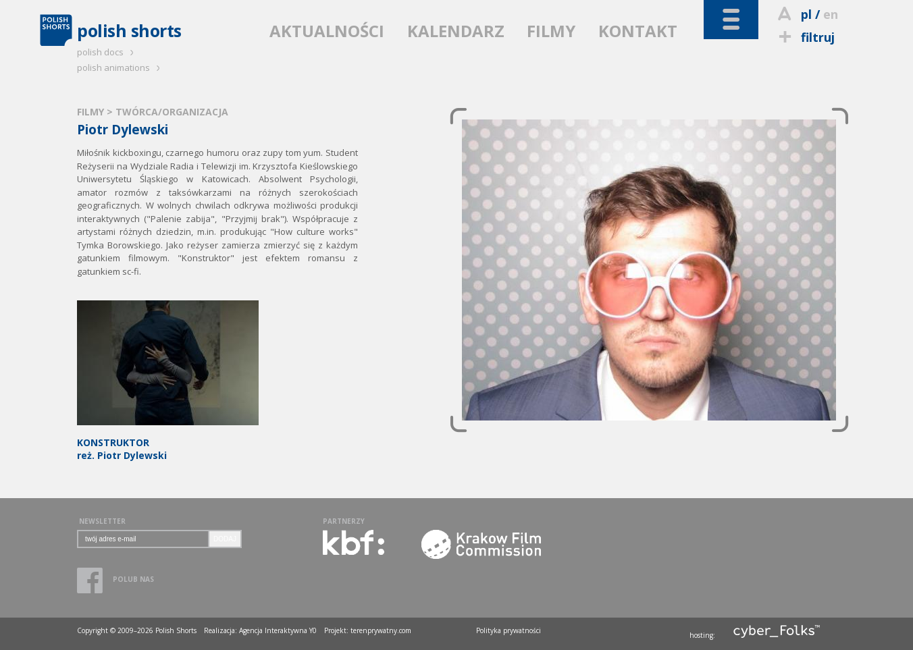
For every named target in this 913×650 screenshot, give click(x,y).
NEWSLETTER (102, 521)
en (830, 14)
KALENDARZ (455, 31)
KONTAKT (637, 31)
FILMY (551, 31)
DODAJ (224, 539)
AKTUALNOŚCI (326, 31)
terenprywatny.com (380, 630)
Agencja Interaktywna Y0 (278, 630)
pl (806, 14)
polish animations (120, 67)
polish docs (107, 52)
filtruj (805, 37)
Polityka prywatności (508, 630)
